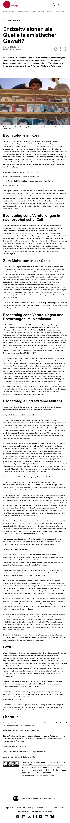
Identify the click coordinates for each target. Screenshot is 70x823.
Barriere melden (23, 811)
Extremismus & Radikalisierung (26, 11)
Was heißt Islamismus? (63, 11)
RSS (47, 808)
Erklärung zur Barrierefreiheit (42, 811)
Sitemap (30, 808)
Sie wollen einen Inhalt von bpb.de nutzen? (38, 775)
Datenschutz (20, 808)
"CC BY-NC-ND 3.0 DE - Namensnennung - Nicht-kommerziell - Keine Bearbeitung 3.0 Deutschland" (44, 764)
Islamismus (41, 11)
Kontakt (54, 808)
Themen (5, 11)
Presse (62, 808)
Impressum (9, 808)
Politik (12, 11)
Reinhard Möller (11, 47)
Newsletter (39, 808)
